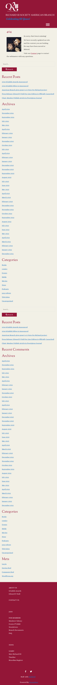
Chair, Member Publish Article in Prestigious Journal (22, 98)
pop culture (6, 293)
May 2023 (5, 189)
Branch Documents (16, 630)
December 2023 (8, 165)
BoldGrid (32, 677)
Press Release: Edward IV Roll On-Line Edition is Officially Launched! (28, 94)
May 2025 (5, 125)
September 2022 (8, 217)
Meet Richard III (15, 654)
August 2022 (6, 222)
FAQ (10, 633)
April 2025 (6, 129)
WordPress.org (7, 576)
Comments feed (8, 572)
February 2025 (7, 133)
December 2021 (8, 254)
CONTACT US (14, 600)
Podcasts (5, 289)
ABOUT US (13, 588)
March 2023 (6, 197)
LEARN (11, 651)
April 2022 (6, 238)
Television (6, 297)
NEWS (11, 645)
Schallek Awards (15, 591)
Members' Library (15, 621)
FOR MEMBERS (15, 618)
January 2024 (7, 161)
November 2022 (8, 209)
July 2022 (5, 226)
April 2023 (6, 193)
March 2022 (6, 242)
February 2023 (7, 201)
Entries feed (6, 568)
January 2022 (7, 250)
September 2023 (8, 173)
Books (4, 265)
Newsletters (13, 627)
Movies (4, 281)
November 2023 (8, 169)
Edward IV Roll (14, 594)
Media (4, 277)
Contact (34, 53)
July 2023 (5, 181)
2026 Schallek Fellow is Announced (15, 86)
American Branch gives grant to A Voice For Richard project (24, 90)
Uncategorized (7, 301)
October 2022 (7, 213)
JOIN (11, 612)
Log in (4, 564)
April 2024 (6, 153)
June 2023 (5, 185)
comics (4, 269)
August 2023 (6, 177)
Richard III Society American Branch (30, 15)
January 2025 (7, 137)
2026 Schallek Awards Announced (15, 82)
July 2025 (5, 121)
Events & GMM (14, 624)
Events (4, 273)
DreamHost (33, 682)
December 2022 (8, 205)
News (4, 285)
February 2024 (7, 157)
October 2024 (7, 145)
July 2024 (5, 149)
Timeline (12, 657)
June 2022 (5, 230)
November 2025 (8, 113)
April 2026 (6, 109)
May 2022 (5, 234)
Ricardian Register (16, 660)
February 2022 (7, 246)
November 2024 (8, 141)
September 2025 (8, 117)
